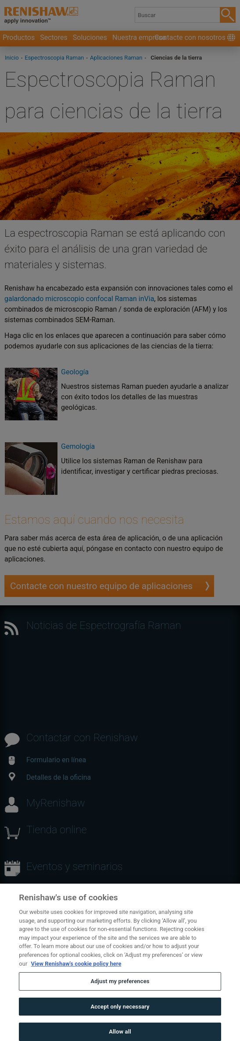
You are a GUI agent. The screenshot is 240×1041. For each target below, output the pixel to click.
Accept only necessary (119, 1015)
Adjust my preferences (119, 990)
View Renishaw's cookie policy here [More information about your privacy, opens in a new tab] (76, 972)
